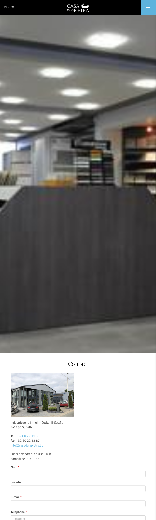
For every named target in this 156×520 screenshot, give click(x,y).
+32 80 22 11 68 (28, 435)
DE (5, 6)
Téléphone (18, 512)
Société (16, 482)
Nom (14, 467)
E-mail (15, 497)
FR (12, 6)
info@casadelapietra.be (27, 445)
